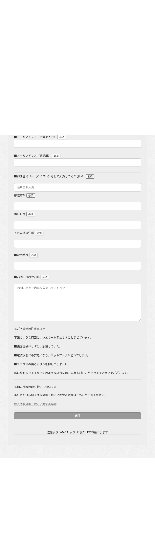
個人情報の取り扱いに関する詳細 (35, 410)
